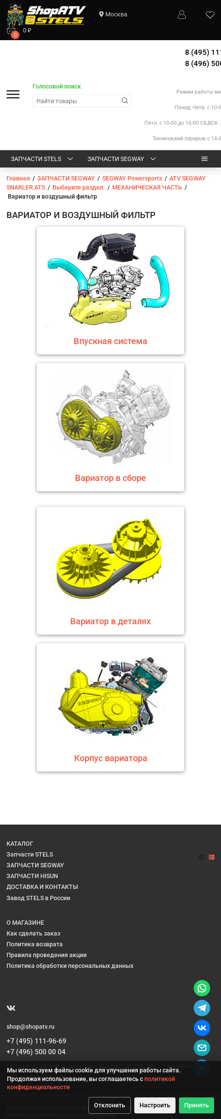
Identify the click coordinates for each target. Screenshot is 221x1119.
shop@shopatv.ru (30, 1026)
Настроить (155, 1105)
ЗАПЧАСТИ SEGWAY (122, 159)
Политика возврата (34, 944)
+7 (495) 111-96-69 (36, 1041)
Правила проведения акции (46, 954)
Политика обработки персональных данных (69, 965)
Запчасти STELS (43, 159)
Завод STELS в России (38, 898)
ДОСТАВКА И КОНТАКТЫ (42, 886)
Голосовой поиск (56, 86)
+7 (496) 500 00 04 (35, 1052)
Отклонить (109, 1105)
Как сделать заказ (33, 933)
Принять (196, 1105)
